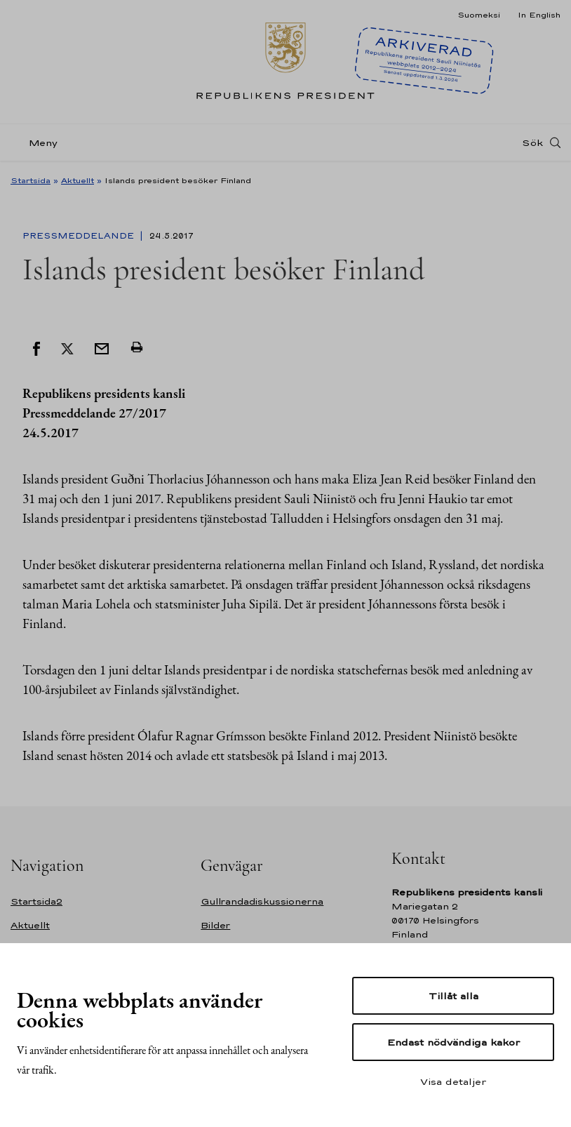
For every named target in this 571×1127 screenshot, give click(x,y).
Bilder (215, 925)
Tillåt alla (453, 995)
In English (539, 15)
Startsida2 (36, 901)
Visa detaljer (453, 1081)
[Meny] (38, 143)
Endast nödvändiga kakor (453, 1042)
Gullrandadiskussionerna (262, 901)
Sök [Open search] (532, 142)
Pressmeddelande (79, 235)
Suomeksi (478, 15)
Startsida (31, 180)
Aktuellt (77, 180)
